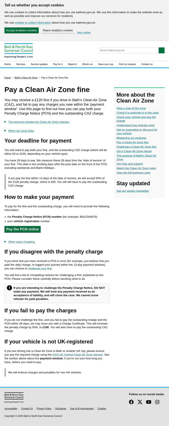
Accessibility (10, 408)
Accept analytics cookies (21, 30)
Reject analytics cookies (58, 30)
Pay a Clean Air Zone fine (132, 142)
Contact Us (27, 408)
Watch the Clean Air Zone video (136, 168)
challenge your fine (40, 268)
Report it (72, 64)
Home (7, 64)
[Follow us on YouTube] (148, 403)
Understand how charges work (135, 125)
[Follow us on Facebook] (131, 403)
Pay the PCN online (22, 229)
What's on (87, 64)
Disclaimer (60, 408)
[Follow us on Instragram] (157, 403)
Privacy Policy (44, 408)
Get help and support (129, 163)
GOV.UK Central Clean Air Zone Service (78, 354)
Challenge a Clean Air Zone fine (136, 146)
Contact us (147, 64)
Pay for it (57, 64)
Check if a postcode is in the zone (137, 112)
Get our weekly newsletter (132, 190)
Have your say (105, 64)
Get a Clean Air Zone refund (134, 151)
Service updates (39, 64)
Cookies (101, 408)
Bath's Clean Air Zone (26, 77)
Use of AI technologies (82, 408)
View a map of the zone (131, 108)
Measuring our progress (131, 137)
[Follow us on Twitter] (140, 403)
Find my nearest (127, 64)
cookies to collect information (33, 22)
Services (20, 64)
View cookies (84, 32)
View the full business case (133, 172)
